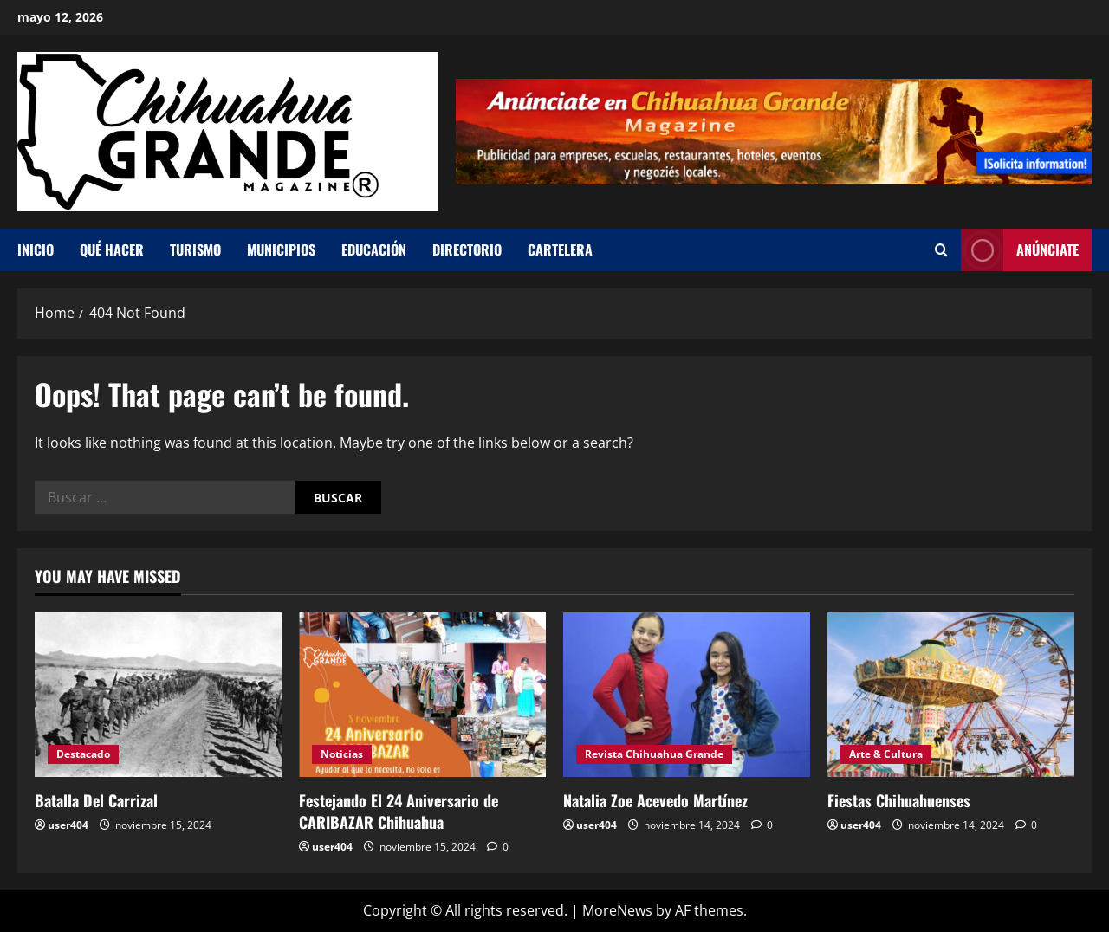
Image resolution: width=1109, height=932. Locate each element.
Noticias (342, 754)
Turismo (195, 249)
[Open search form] (941, 250)
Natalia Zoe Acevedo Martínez (655, 800)
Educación (373, 249)
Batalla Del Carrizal (96, 800)
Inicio (35, 249)
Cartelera (560, 249)
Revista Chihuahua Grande (654, 754)
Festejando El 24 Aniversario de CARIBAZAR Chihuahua (398, 811)
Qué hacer (112, 249)
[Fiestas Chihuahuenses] (950, 694)
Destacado (83, 754)
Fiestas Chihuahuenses (898, 800)
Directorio (467, 249)
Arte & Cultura (886, 754)
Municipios (281, 249)
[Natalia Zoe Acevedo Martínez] (686, 694)
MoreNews (617, 910)
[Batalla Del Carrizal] (158, 694)
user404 (68, 825)
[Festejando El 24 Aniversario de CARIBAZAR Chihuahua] (422, 694)
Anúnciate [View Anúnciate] (1020, 250)
